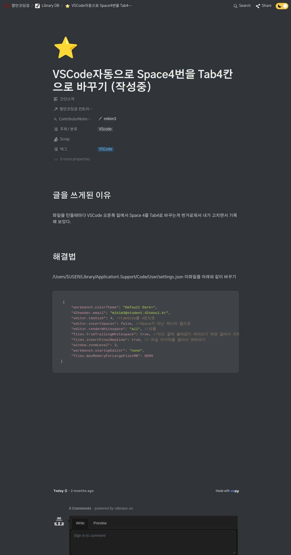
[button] (17, 6)
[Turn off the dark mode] (282, 8)
